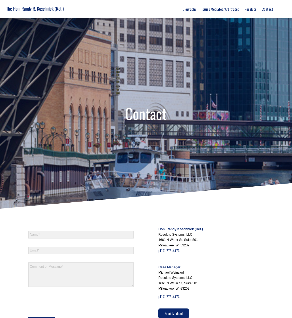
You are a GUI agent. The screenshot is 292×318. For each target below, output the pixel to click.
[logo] (35, 9)
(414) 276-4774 (168, 250)
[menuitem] (189, 9)
